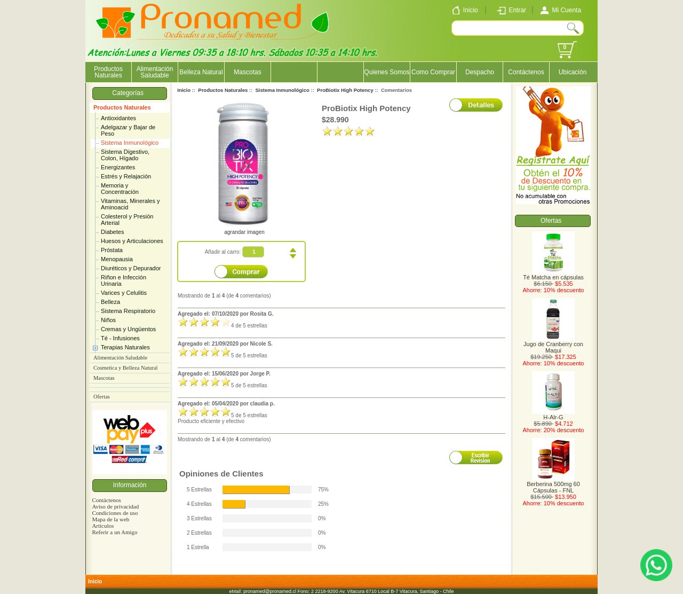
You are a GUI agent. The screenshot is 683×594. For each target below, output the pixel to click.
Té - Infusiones (120, 338)
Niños (108, 320)
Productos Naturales (122, 107)
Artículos (103, 525)
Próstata (112, 250)
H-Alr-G (553, 414)
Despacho (479, 72)
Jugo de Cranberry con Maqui (553, 344)
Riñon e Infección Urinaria (123, 280)
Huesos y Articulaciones (132, 241)
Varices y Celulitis (124, 293)
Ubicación (573, 72)
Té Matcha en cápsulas (553, 274)
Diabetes (112, 232)
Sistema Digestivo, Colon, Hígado (125, 154)
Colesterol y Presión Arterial (127, 219)
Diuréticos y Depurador (131, 268)
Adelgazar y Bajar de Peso (128, 130)
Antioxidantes (118, 118)
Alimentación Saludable (155, 72)
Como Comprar (433, 72)
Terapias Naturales (125, 347)
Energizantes (118, 167)
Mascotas (247, 72)
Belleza (110, 302)
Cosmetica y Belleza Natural (125, 368)
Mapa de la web (110, 519)
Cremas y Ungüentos (128, 329)
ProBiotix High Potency (345, 90)
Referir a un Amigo (114, 532)
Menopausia (117, 259)
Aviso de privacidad (115, 506)
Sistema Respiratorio (128, 311)
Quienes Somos (386, 72)
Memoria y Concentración (120, 188)
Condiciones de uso (115, 513)
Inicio (183, 90)
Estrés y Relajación (126, 176)
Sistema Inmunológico (129, 142)
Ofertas (101, 397)
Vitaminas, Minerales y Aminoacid (130, 204)
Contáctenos (526, 72)
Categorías (129, 93)
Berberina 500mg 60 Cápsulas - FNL (553, 484)
